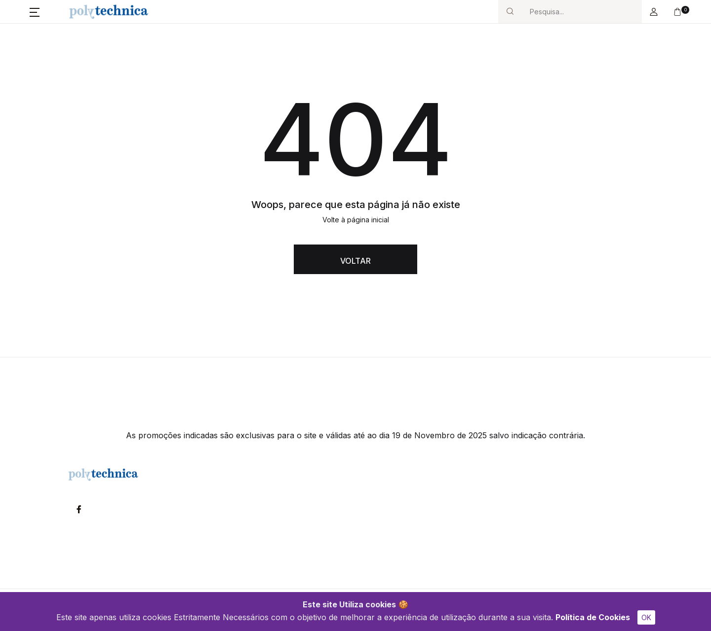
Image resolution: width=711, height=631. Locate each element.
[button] (35, 12)
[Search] (581, 11)
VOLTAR (355, 261)
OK (646, 617)
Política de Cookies (592, 617)
